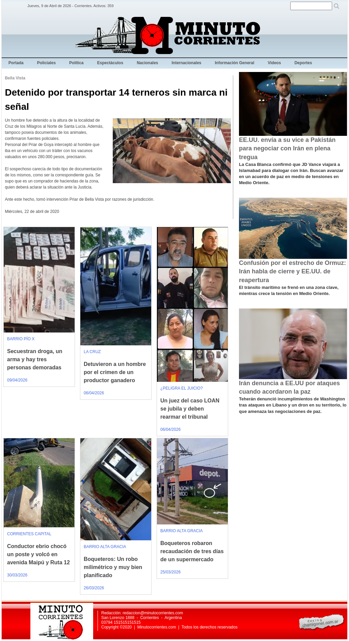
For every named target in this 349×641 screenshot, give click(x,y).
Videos (274, 62)
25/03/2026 (170, 572)
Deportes (303, 62)
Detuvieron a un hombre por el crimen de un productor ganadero (115, 372)
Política (76, 62)
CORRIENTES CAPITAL (29, 534)
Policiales (46, 62)
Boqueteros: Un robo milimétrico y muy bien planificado (113, 567)
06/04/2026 (94, 393)
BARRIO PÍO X (20, 339)
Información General (234, 62)
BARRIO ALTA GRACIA (105, 546)
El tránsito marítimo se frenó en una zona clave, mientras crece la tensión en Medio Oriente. (289, 290)
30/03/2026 (17, 575)
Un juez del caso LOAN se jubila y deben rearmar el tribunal (189, 409)
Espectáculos (110, 62)
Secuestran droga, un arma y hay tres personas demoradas (34, 359)
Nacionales (147, 62)
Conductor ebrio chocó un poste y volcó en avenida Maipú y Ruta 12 (38, 554)
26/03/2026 (94, 588)
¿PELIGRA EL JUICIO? (181, 388)
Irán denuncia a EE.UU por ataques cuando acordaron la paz (289, 387)
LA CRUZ (92, 351)
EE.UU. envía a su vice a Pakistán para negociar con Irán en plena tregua (287, 148)
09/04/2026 (17, 380)
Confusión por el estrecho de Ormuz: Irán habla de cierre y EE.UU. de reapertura (292, 271)
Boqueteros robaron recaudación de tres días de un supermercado (192, 551)
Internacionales (187, 62)
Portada (16, 62)
